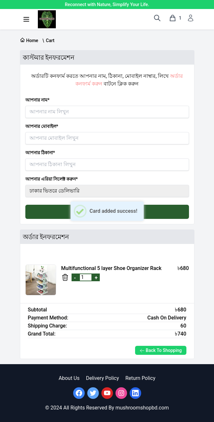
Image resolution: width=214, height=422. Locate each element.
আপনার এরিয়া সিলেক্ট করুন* (51, 179)
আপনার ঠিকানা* (40, 152)
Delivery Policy (102, 378)
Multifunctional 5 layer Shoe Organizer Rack (111, 268)
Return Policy (140, 378)
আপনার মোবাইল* (41, 126)
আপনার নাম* (37, 100)
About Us (69, 378)
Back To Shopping (161, 350)
